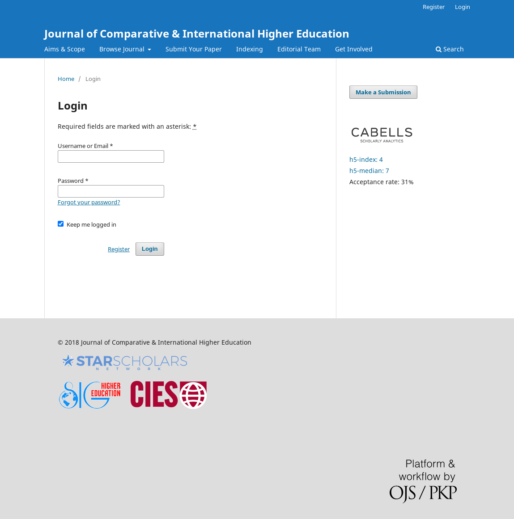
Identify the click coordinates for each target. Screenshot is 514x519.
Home (66, 79)
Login (462, 7)
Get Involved (354, 49)
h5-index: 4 (366, 159)
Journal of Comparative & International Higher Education (196, 33)
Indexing (249, 49)
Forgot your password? (89, 202)
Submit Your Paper (194, 49)
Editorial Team (299, 49)
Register (434, 7)
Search (450, 49)
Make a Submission (383, 92)
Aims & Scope (64, 49)
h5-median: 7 (369, 170)
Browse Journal (122, 49)
